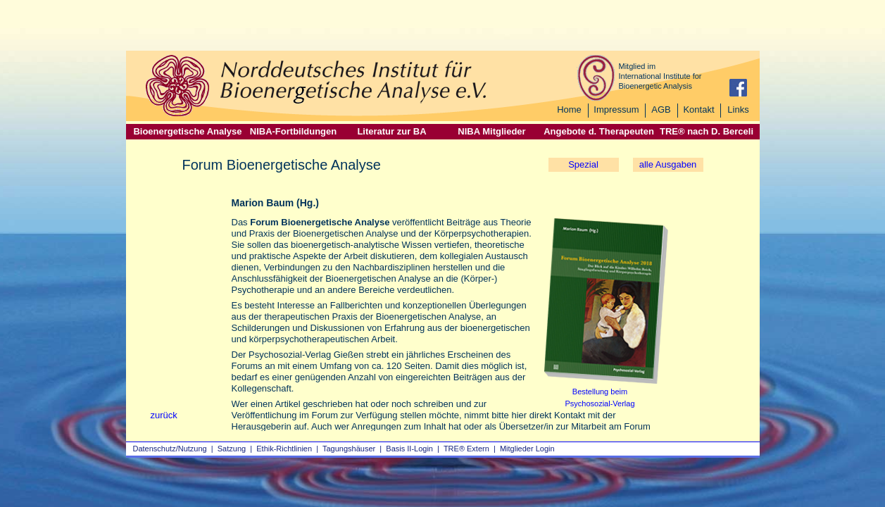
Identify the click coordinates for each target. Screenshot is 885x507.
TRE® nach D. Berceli (706, 131)
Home (569, 109)
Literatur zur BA (391, 131)
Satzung (232, 448)
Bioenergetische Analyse (187, 131)
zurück (164, 415)
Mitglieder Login (527, 448)
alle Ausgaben (668, 164)
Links (737, 109)
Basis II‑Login (409, 448)
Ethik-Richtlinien (284, 448)
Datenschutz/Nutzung (170, 448)
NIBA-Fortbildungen (293, 131)
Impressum (616, 109)
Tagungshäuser (348, 448)
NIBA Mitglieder (491, 131)
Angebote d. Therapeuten (599, 131)
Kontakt (698, 109)
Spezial (583, 164)
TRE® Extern (466, 448)
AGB (660, 109)
